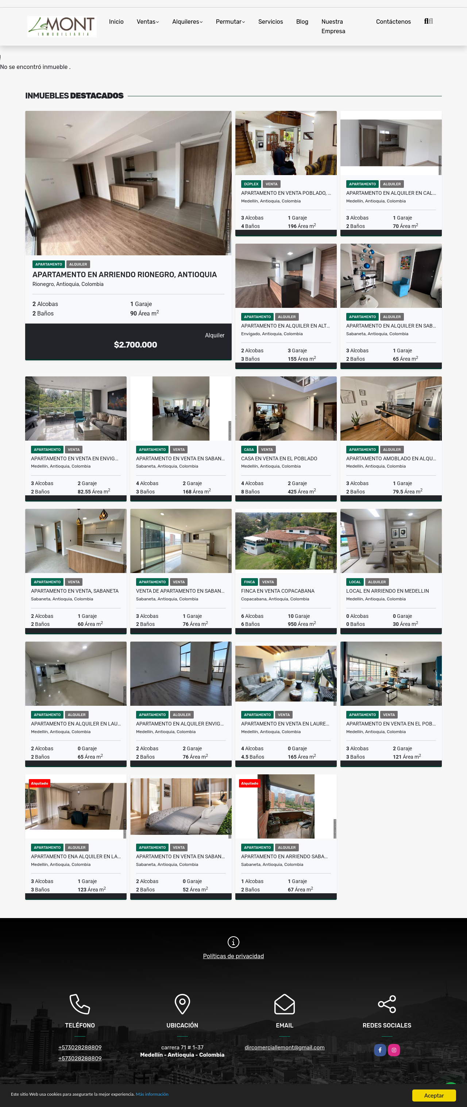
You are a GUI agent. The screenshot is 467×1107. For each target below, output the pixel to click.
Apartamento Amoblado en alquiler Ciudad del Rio (391, 458)
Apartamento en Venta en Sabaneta (181, 458)
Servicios (270, 21)
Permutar (229, 21)
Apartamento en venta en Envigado (76, 458)
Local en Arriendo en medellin (387, 591)
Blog (302, 21)
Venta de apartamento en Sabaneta (181, 591)
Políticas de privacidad (233, 956)
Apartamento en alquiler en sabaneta (391, 326)
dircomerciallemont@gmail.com (285, 1047)
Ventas (146, 21)
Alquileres (185, 21)
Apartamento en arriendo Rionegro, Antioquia (124, 274)
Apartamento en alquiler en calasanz (391, 193)
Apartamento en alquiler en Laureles (76, 724)
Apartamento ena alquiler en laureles (76, 856)
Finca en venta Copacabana (277, 591)
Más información (194, 1096)
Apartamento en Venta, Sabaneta (75, 591)
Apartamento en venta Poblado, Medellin (286, 193)
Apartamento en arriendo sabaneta (286, 856)
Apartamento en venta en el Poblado (391, 724)
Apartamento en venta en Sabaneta (181, 856)
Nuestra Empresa (333, 26)
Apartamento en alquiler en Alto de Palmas (286, 326)
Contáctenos (393, 21)
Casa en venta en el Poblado (279, 458)
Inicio (116, 21)
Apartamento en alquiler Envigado (181, 724)
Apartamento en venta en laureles (286, 724)
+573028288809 (80, 1047)
